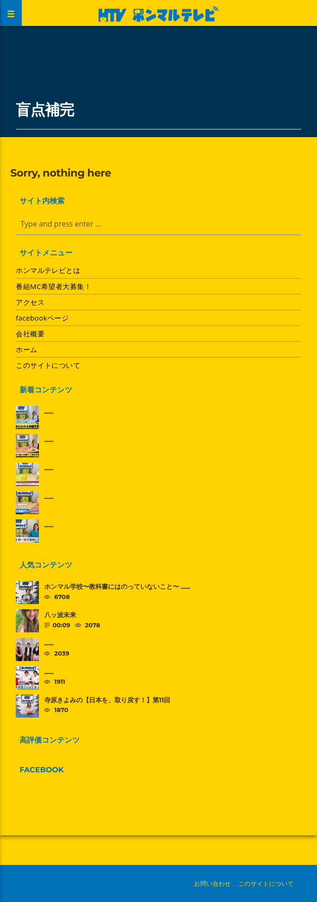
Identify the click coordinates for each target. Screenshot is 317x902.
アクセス (30, 302)
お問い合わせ (212, 883)
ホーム (26, 349)
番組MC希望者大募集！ (53, 286)
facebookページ (42, 317)
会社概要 (30, 333)
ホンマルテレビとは (48, 270)
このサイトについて (48, 365)
